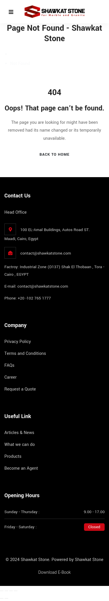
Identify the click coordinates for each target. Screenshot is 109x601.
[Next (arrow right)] (6, 598)
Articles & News (19, 433)
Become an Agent (21, 468)
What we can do (19, 445)
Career (10, 377)
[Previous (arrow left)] (1, 598)
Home (15, 54)
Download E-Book (54, 572)
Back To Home (54, 154)
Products (13, 456)
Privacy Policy (17, 342)
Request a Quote (20, 389)
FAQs (9, 365)
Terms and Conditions (25, 354)
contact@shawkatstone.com (45, 253)
